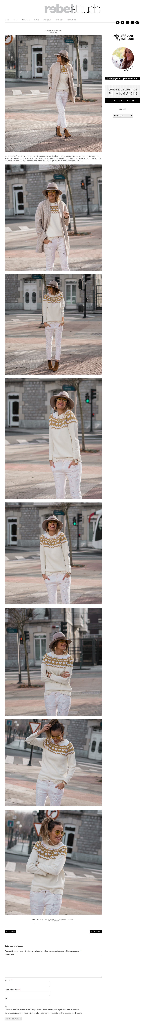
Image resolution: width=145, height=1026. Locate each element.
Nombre (8, 980)
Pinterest (59, 20)
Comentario (9, 954)
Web (6, 998)
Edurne (72, 919)
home (7, 20)
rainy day (10, 931)
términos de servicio (67, 1013)
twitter (36, 20)
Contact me (71, 20)
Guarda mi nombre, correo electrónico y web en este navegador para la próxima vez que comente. (42, 1010)
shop (16, 20)
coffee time (96, 931)
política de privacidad (49, 1013)
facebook (25, 20)
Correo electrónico (12, 989)
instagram (47, 20)
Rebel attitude (54, 919)
